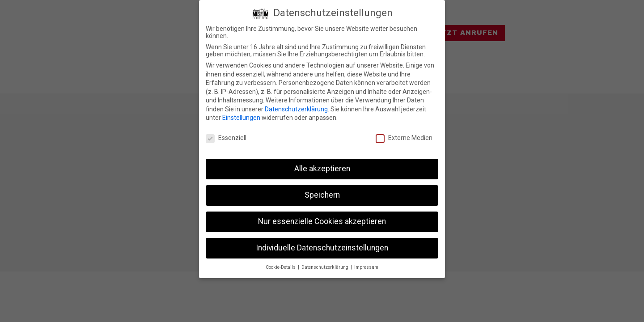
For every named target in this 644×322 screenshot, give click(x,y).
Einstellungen (241, 117)
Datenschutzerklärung (296, 109)
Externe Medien (404, 137)
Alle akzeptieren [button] (322, 168)
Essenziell (226, 137)
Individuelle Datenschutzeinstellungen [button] (322, 247)
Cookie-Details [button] (281, 267)
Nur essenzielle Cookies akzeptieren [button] (322, 221)
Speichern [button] (322, 195)
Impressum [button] (366, 267)
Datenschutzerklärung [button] (325, 267)
